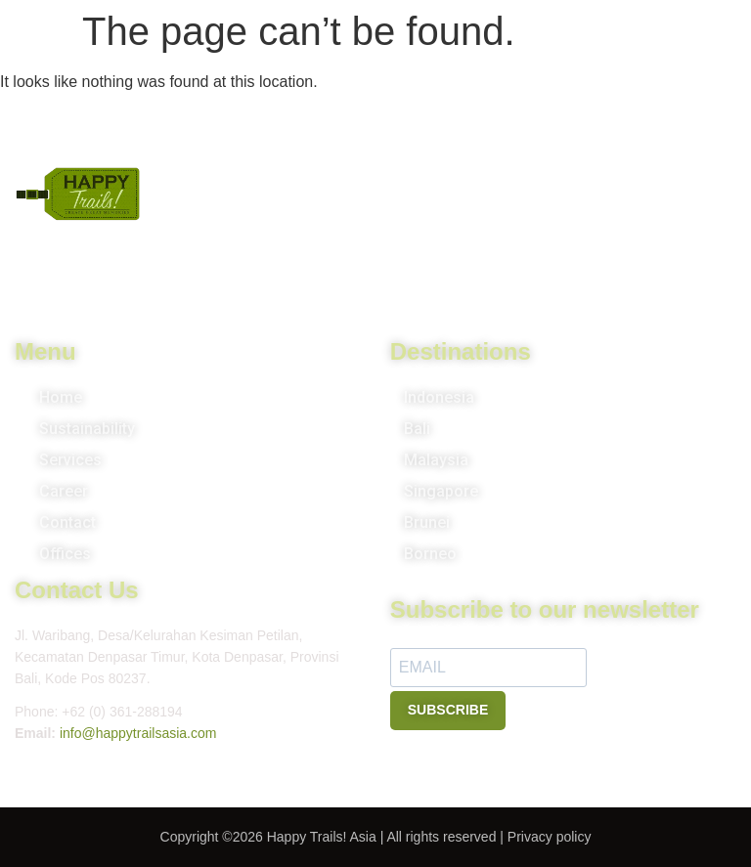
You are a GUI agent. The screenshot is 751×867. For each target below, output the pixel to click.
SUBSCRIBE (448, 709)
